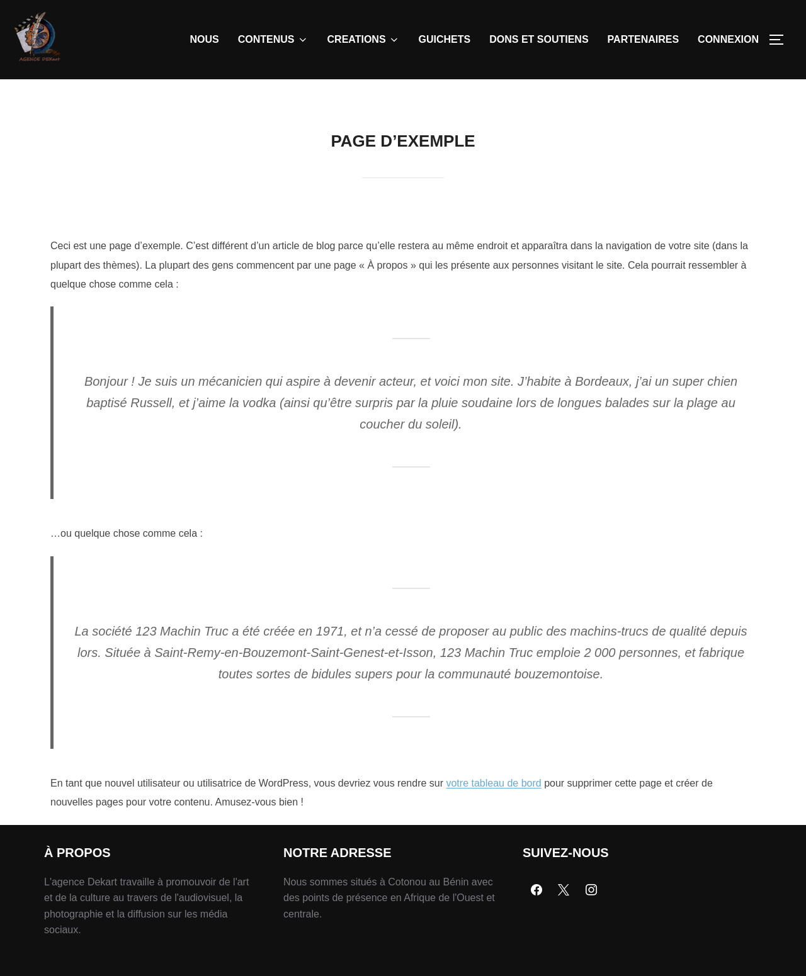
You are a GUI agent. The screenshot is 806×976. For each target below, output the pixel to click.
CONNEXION (728, 39)
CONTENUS (273, 39)
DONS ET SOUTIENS (538, 39)
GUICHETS (445, 39)
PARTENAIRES (643, 39)
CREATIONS (363, 39)
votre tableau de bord (493, 812)
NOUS (204, 39)
